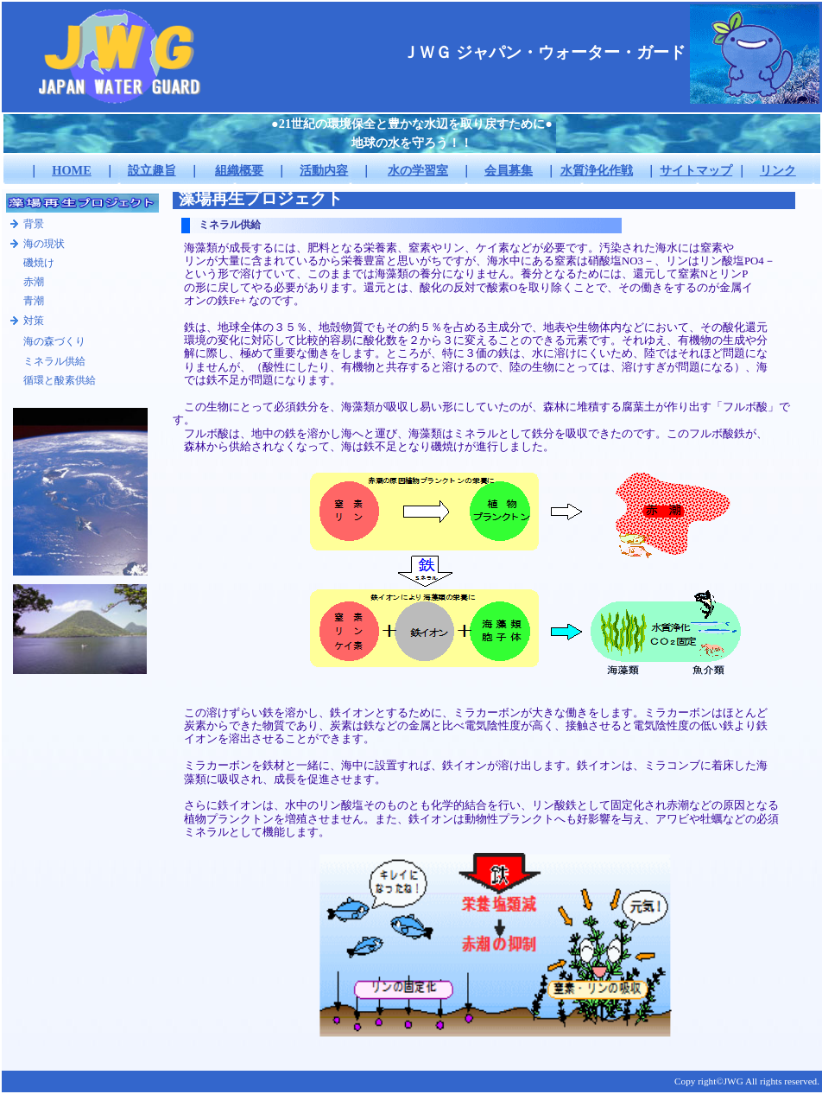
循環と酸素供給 (59, 380)
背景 (33, 224)
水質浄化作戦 (596, 170)
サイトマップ (696, 170)
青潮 (33, 301)
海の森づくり (54, 341)
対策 (33, 321)
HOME (72, 170)
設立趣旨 (152, 170)
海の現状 (44, 244)
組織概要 (239, 170)
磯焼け (38, 263)
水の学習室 (418, 170)
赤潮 (33, 282)
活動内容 (324, 170)
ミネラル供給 (54, 361)
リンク (778, 170)
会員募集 (508, 170)
